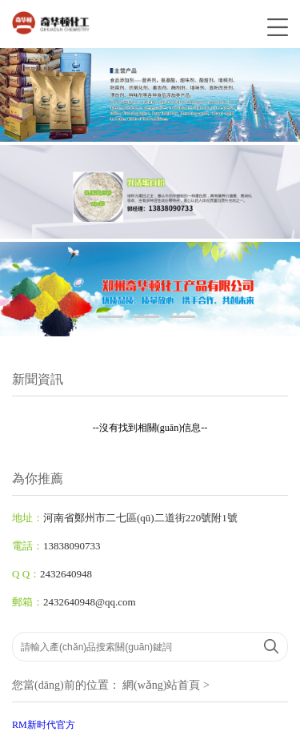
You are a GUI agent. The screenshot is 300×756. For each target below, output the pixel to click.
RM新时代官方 (43, 724)
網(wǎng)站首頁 (161, 685)
